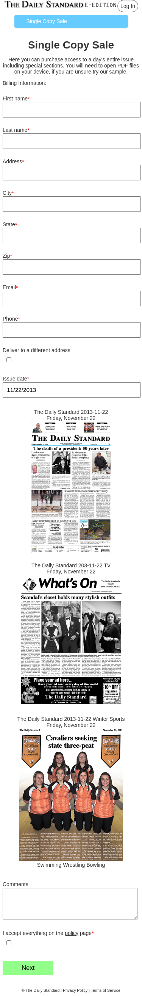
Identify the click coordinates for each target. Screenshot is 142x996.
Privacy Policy (75, 990)
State (10, 224)
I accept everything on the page (48, 933)
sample (117, 72)
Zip (7, 256)
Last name (16, 130)
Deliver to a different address (36, 350)
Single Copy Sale (47, 21)
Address (13, 161)
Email (10, 287)
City (8, 193)
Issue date (16, 379)
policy (71, 933)
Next (28, 967)
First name (16, 99)
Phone (11, 319)
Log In (127, 6)
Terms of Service (105, 990)
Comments (15, 884)
